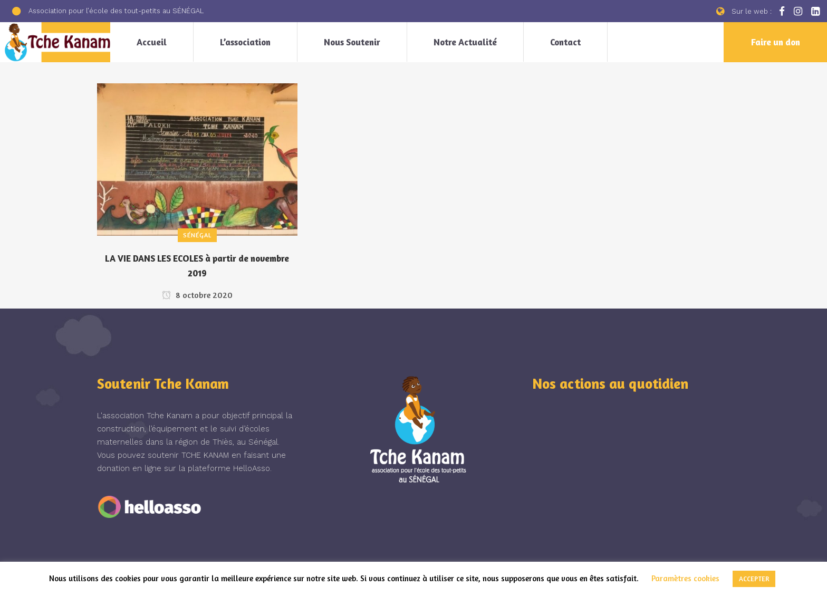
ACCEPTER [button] (754, 578)
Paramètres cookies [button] (685, 578)
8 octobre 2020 (197, 295)
